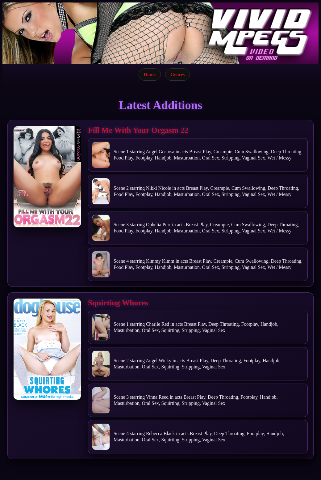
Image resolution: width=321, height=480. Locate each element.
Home (150, 74)
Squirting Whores (118, 302)
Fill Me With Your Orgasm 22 (138, 130)
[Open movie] (47, 176)
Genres (177, 74)
